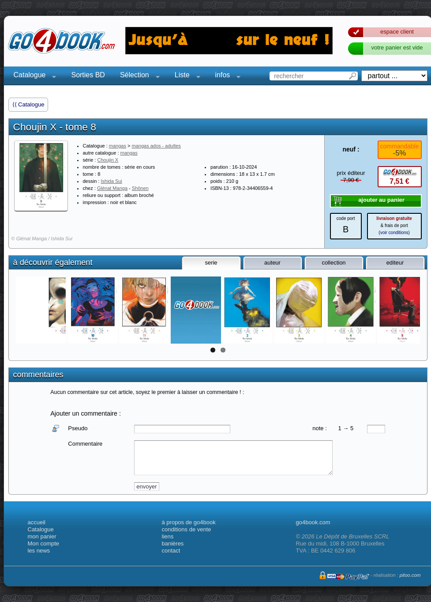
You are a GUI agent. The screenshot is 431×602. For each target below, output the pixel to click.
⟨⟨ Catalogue (28, 104)
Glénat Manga (112, 188)
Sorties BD (88, 75)
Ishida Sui (111, 181)
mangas (117, 145)
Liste (184, 76)
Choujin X (108, 160)
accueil (36, 522)
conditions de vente (186, 529)
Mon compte (44, 543)
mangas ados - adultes (156, 145)
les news (39, 550)
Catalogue (32, 76)
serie (211, 262)
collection (333, 262)
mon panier (42, 536)
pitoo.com (410, 575)
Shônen (140, 188)
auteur (272, 262)
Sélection (137, 76)
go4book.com (313, 522)
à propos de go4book (189, 522)
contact (171, 550)
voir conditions (394, 232)
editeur (395, 262)
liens (168, 536)
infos (225, 76)
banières (173, 543)
